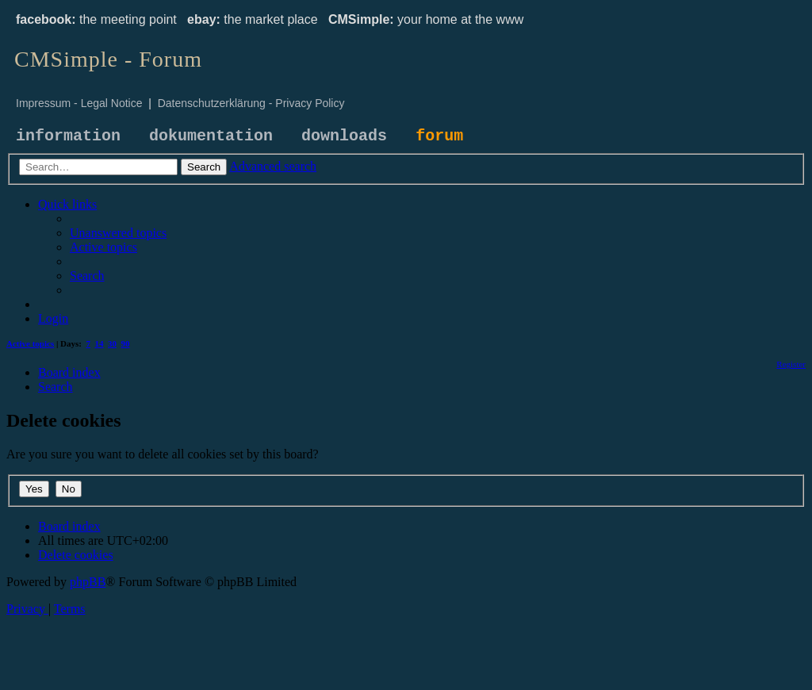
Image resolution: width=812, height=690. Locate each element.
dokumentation (211, 136)
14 (99, 343)
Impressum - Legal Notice (79, 103)
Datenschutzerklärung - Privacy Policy (251, 103)
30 (112, 343)
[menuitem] (118, 233)
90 (125, 343)
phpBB (87, 581)
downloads (344, 136)
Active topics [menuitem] (30, 343)
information (68, 136)
